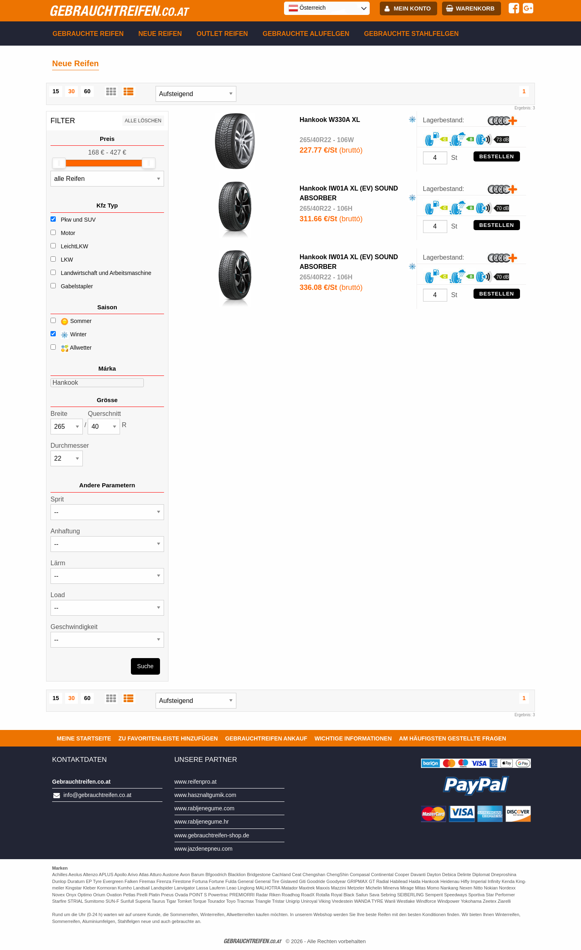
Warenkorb (475, 8)
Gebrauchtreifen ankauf (266, 738)
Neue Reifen (160, 33)
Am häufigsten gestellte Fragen (452, 738)
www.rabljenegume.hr (202, 821)
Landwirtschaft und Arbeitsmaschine (106, 273)
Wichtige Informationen (353, 738)
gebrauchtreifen (118, 10)
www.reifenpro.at (196, 781)
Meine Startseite (84, 738)
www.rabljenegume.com (205, 808)
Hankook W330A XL (330, 119)
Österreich (307, 8)
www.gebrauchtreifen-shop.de (212, 835)
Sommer (71, 321)
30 (71, 91)
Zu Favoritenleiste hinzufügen (168, 738)
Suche (145, 666)
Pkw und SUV (78, 219)
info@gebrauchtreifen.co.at (97, 795)
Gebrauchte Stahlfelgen (411, 33)
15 (56, 91)
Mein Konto (412, 8)
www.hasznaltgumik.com (205, 795)
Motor (68, 233)
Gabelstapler (77, 286)
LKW (67, 259)
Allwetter (71, 348)
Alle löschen (143, 121)
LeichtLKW (74, 246)
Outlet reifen (222, 33)
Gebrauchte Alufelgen (306, 33)
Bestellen (496, 156)
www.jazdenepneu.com (204, 848)
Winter (68, 335)
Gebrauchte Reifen (88, 33)
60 (87, 91)
